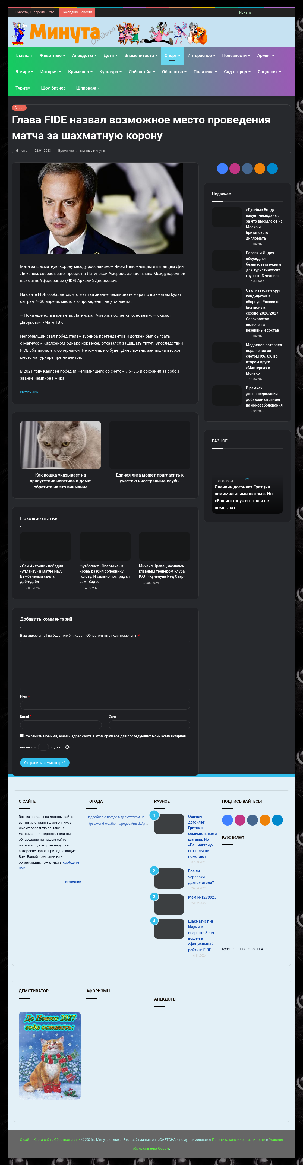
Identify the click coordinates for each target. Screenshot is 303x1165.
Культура (109, 71)
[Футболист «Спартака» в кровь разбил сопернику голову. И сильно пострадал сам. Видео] (105, 546)
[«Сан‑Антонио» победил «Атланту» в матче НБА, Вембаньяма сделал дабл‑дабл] (45, 546)
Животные (50, 55)
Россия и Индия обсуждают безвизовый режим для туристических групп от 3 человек (263, 264)
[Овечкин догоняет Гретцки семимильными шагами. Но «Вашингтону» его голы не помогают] (169, 824)
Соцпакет (267, 71)
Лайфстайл (140, 71)
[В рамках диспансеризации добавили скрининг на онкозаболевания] (227, 395)
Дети (109, 55)
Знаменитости (139, 55)
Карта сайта (43, 1140)
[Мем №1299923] (169, 904)
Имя (25, 696)
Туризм (23, 88)
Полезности (234, 55)
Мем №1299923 (202, 897)
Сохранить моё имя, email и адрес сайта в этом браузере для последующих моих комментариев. (105, 736)
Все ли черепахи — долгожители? (201, 877)
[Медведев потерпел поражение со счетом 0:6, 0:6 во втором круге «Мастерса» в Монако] (227, 352)
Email (25, 716)
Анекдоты (82, 55)
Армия (264, 55)
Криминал (78, 71)
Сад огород (235, 71)
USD (245, 949)
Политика (203, 71)
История (49, 71)
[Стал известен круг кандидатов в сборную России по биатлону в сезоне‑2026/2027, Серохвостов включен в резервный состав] (227, 298)
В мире (22, 71)
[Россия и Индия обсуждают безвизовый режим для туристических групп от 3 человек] (227, 260)
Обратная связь (67, 1140)
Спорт (171, 55)
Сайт (112, 716)
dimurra (21, 151)
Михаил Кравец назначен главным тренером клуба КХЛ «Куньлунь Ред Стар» (162, 571)
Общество (172, 71)
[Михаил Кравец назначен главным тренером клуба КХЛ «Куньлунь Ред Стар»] (164, 546)
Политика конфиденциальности (238, 1140)
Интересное (199, 55)
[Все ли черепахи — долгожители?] (169, 878)
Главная (23, 55)
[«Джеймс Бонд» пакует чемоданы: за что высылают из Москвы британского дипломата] (227, 217)
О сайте (26, 1140)
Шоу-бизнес (53, 88)
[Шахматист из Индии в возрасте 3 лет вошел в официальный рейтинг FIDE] (169, 929)
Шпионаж (86, 88)
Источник (29, 392)
